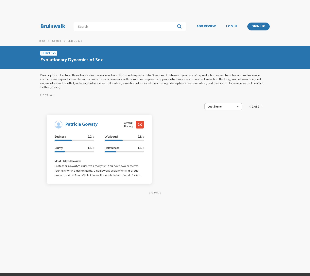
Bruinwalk (52, 26)
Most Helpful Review (68, 161)
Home (41, 40)
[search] (125, 26)
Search (56, 40)
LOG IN (231, 26)
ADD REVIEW (206, 26)
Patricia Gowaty (81, 124)
